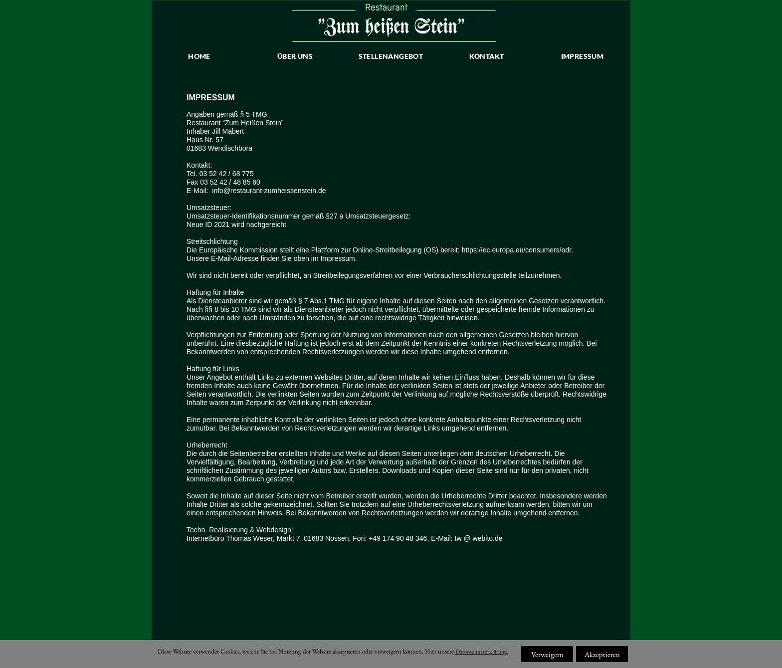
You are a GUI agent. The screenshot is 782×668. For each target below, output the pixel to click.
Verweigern (547, 654)
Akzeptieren (602, 654)
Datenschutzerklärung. (481, 652)
